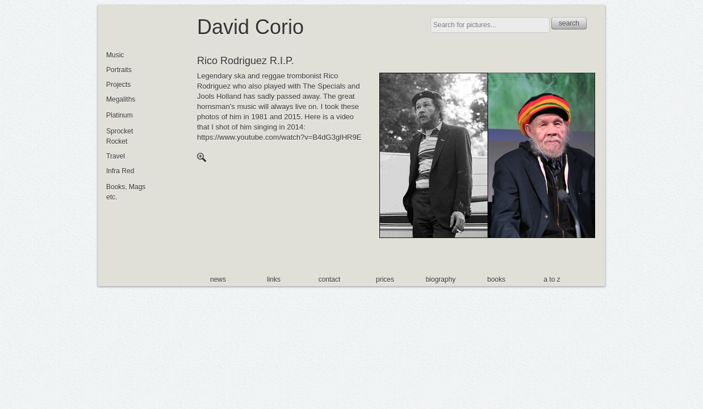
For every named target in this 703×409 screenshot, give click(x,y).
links (274, 279)
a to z (551, 279)
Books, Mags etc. (125, 192)
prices (385, 279)
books (496, 279)
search (569, 23)
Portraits (119, 70)
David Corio (250, 27)
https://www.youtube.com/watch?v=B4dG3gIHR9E (279, 137)
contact (330, 279)
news (218, 279)
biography (441, 279)
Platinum (119, 115)
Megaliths (120, 99)
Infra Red (120, 171)
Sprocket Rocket (119, 136)
